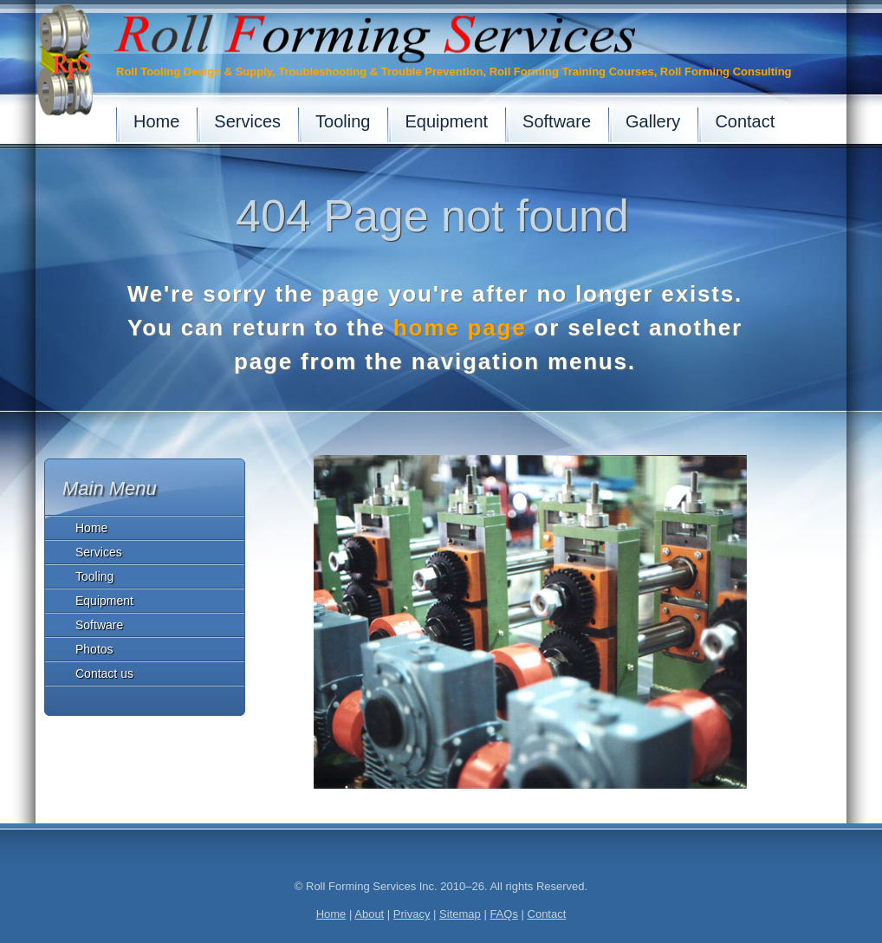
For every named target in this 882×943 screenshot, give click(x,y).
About (369, 913)
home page (460, 328)
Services (98, 552)
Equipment (104, 601)
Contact (745, 121)
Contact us (104, 673)
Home (91, 528)
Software (99, 625)
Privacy (412, 913)
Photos (94, 649)
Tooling (94, 576)
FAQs (504, 913)
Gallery (653, 121)
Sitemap (460, 913)
